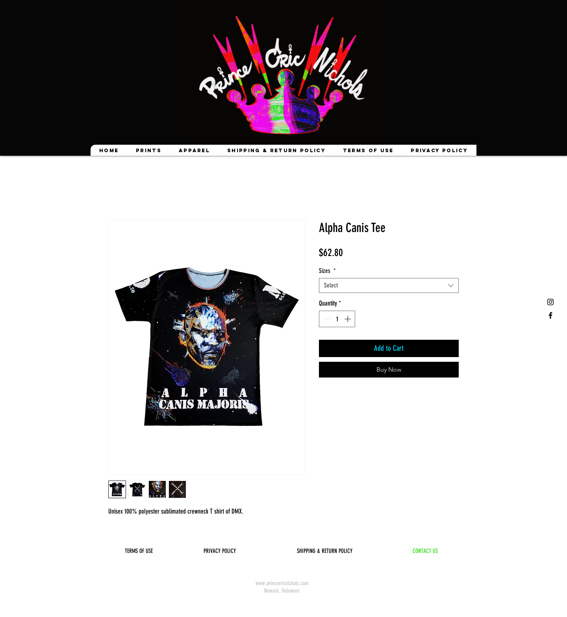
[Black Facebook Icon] (550, 315)
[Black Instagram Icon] (550, 302)
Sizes (327, 270)
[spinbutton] (337, 319)
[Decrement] (326, 319)
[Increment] (348, 319)
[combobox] (389, 285)
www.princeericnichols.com (282, 583)
